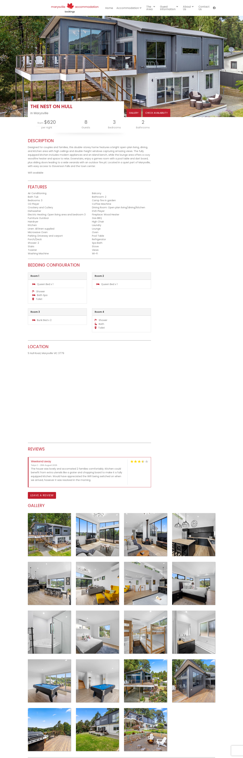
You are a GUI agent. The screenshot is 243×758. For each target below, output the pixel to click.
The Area (149, 7)
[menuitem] (109, 8)
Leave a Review (42, 495)
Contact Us (204, 7)
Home (109, 8)
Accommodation (127, 8)
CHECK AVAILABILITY (156, 113)
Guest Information (168, 7)
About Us (187, 7)
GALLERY (134, 113)
